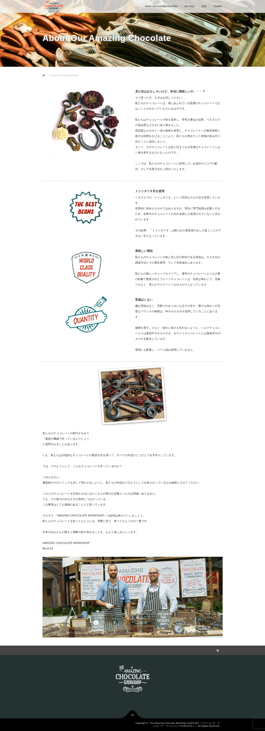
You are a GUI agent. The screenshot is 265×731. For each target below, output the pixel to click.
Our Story (189, 6)
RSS (217, 649)
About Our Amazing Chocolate (161, 6)
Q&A (204, 6)
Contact (217, 6)
